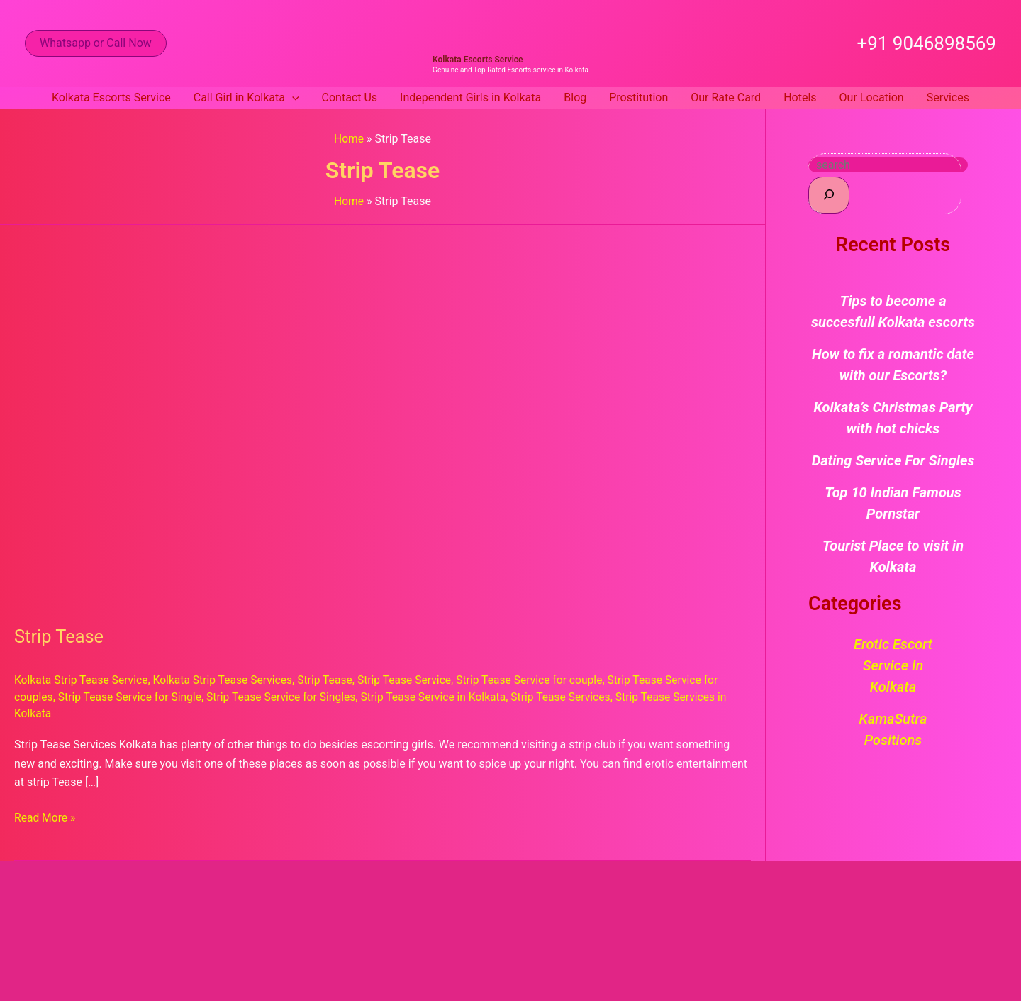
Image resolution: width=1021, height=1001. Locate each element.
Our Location (871, 97)
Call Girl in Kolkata (246, 98)
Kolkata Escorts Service (478, 60)
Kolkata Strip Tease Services (227, 680)
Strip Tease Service (413, 680)
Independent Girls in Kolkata (470, 97)
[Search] (828, 195)
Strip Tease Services (573, 696)
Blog (575, 97)
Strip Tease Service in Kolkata (443, 696)
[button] (96, 43)
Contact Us (350, 97)
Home (349, 138)
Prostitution (638, 97)
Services (948, 97)
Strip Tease (60, 636)
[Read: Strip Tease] (377, 416)
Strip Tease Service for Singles (287, 696)
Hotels (799, 97)
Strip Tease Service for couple (541, 680)
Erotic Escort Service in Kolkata (893, 665)
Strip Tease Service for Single (132, 696)
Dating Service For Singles (893, 460)
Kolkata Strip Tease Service (82, 680)
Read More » (45, 816)
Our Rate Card (726, 97)
